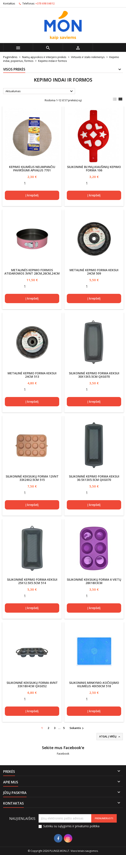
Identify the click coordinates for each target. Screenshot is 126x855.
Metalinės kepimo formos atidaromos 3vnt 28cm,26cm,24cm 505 (32, 273)
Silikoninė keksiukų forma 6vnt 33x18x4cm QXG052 (32, 684)
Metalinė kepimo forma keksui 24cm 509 (94, 271)
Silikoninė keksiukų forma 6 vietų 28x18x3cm (94, 581)
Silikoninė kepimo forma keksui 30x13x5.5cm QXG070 (94, 375)
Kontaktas (9, 3)
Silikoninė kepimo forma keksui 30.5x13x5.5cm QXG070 (94, 478)
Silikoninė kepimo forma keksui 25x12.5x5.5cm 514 (32, 581)
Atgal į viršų (110, 736)
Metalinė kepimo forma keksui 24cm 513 (32, 375)
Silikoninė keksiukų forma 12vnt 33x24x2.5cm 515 (32, 478)
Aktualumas (39, 91)
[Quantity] (25, 183)
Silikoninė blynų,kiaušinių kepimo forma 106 (94, 168)
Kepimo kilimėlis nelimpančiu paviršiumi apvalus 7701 (32, 168)
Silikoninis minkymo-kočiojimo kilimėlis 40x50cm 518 (94, 684)
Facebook (63, 753)
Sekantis (77, 728)
